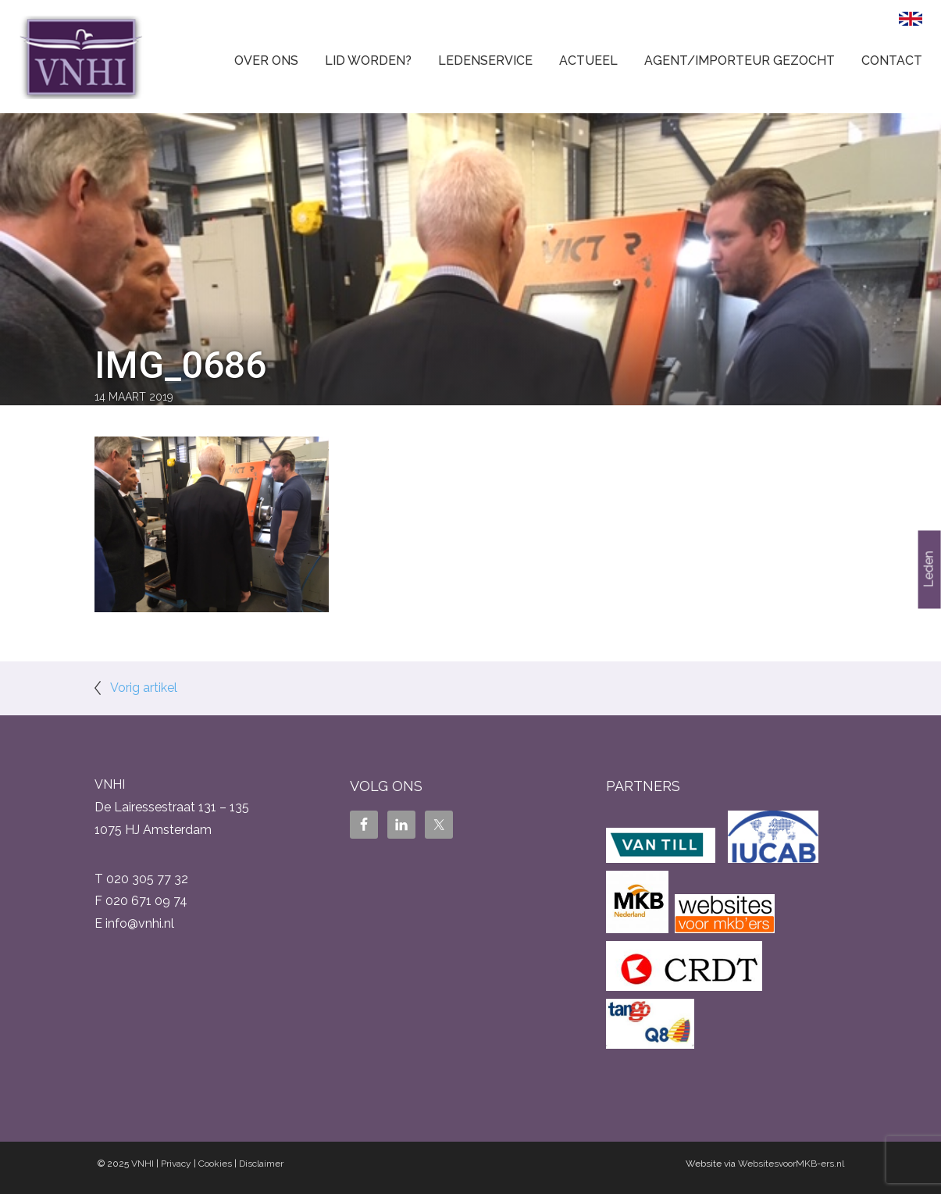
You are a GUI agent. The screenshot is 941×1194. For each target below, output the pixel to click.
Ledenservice (485, 60)
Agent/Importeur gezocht (739, 60)
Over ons (266, 60)
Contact (891, 60)
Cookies (215, 1163)
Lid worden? (368, 60)
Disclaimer (261, 1163)
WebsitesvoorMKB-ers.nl (791, 1163)
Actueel (588, 60)
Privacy (176, 1163)
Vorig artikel (143, 687)
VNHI (142, 1163)
